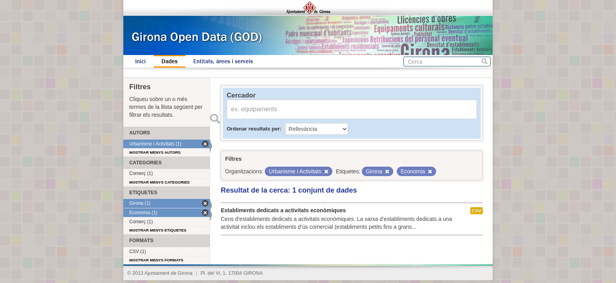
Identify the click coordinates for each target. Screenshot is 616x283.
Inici (140, 61)
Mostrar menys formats (156, 260)
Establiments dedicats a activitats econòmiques (283, 210)
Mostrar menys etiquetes (157, 230)
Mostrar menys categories (159, 182)
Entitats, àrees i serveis (223, 61)
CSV (476, 210)
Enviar (215, 119)
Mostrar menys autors (155, 152)
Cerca (484, 61)
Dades (169, 61)
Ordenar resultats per (253, 129)
